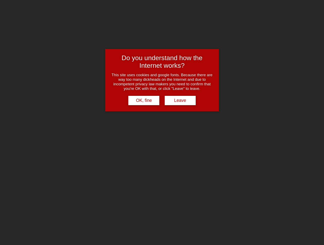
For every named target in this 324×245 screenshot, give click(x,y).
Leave (180, 100)
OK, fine (144, 100)
